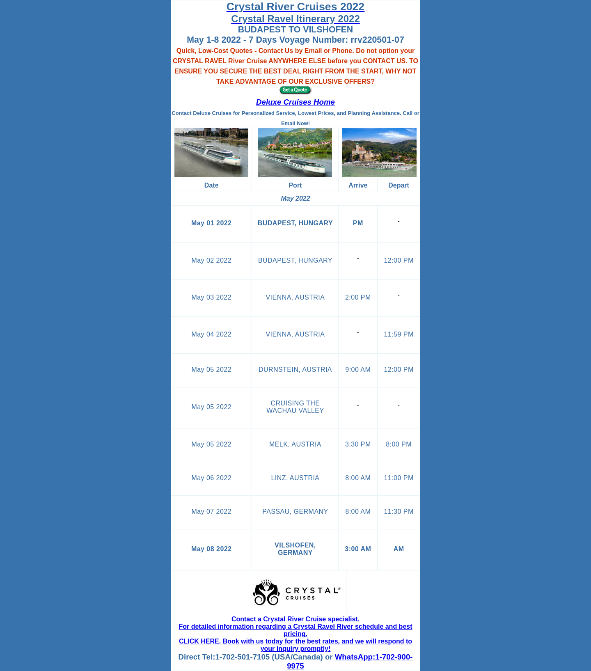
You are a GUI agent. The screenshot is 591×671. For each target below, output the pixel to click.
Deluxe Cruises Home (295, 102)
